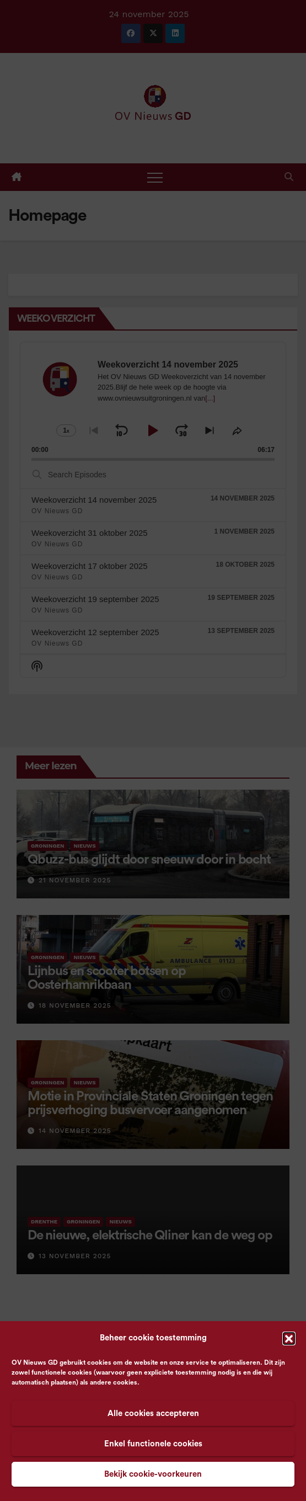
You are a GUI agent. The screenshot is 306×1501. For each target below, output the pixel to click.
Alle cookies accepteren (153, 1413)
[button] (288, 1338)
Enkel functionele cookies (153, 1444)
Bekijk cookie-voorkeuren (153, 1474)
